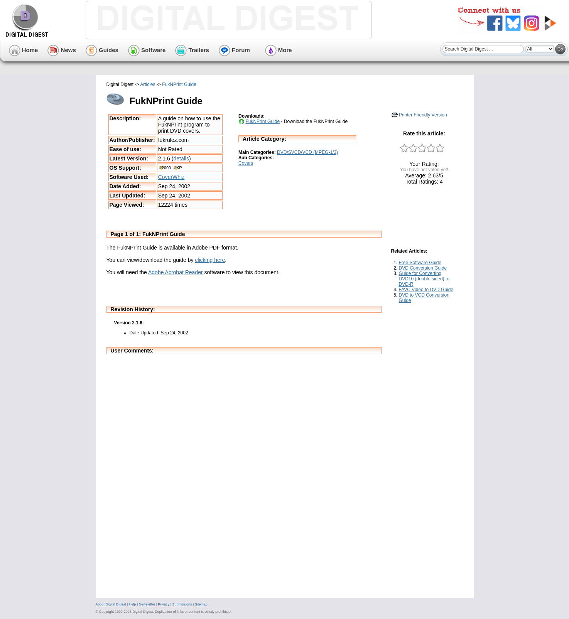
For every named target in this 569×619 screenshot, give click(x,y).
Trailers (192, 50)
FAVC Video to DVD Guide (426, 289)
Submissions (182, 604)
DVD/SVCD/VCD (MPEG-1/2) (307, 152)
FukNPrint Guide (179, 84)
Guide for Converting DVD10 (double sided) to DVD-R (424, 279)
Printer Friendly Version (423, 115)
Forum (234, 50)
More (278, 50)
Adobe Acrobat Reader (175, 272)
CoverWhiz (171, 177)
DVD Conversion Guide (423, 268)
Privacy (164, 604)
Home (23, 50)
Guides (102, 50)
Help (132, 604)
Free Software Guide (420, 262)
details (181, 158)
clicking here (210, 260)
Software (147, 50)
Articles (147, 84)
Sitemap (201, 604)
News (61, 50)
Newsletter (147, 604)
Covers (245, 163)
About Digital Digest (111, 604)
